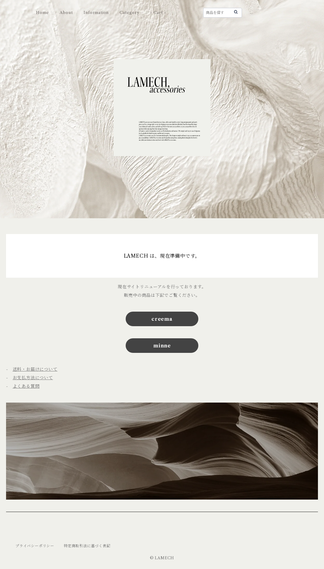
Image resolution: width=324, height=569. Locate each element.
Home (42, 12)
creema (162, 319)
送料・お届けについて (35, 369)
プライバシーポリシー (34, 546)
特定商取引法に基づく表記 (87, 546)
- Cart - (158, 12)
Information (96, 12)
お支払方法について (33, 377)
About (66, 12)
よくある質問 (26, 386)
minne (162, 346)
